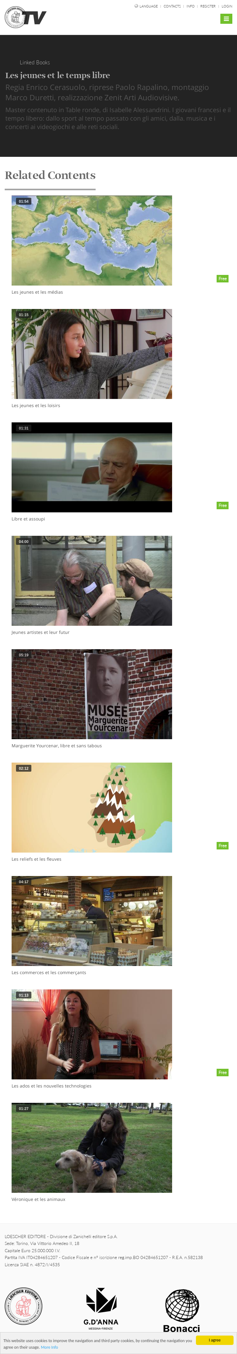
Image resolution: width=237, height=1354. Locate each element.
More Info (49, 1347)
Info (191, 6)
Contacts (173, 6)
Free (223, 278)
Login (227, 6)
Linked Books (35, 62)
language (149, 6)
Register (208, 6)
